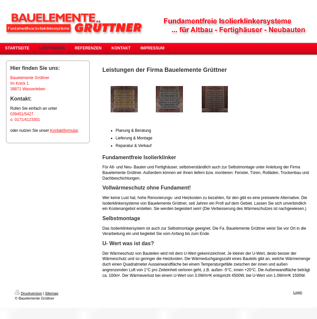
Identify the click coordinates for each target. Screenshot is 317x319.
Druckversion (28, 293)
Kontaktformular (64, 130)
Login (297, 292)
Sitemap (51, 293)
